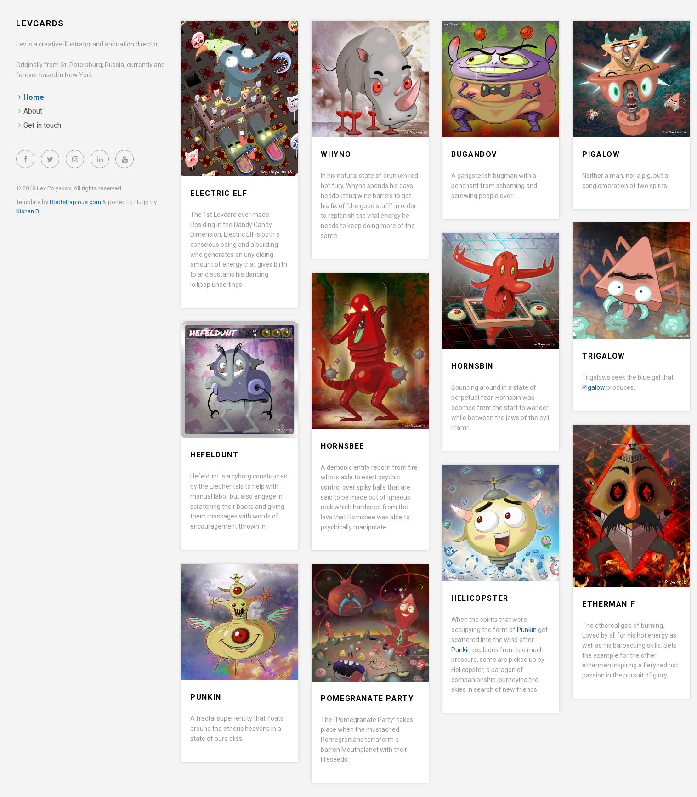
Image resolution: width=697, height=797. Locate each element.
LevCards (40, 23)
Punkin (527, 629)
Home (33, 97)
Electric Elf (218, 193)
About (32, 111)
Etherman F (608, 604)
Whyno (336, 154)
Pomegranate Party (367, 698)
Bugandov (474, 154)
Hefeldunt (214, 454)
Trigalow (603, 356)
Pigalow (601, 154)
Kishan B (27, 211)
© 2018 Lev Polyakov (43, 188)
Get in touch (42, 125)
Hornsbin (472, 366)
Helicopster (480, 598)
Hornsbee (342, 446)
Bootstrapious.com (75, 202)
